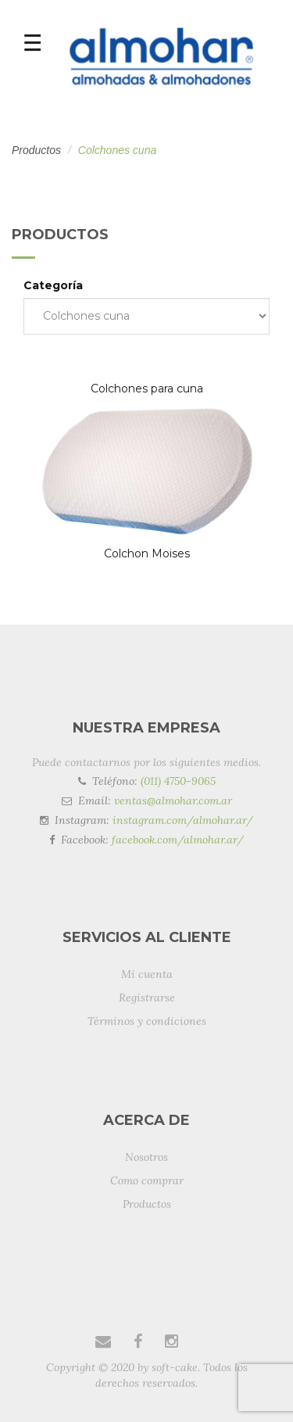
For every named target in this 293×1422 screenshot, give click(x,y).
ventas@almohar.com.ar (173, 800)
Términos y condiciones (147, 1021)
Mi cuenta (147, 974)
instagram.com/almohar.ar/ (183, 820)
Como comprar (147, 1180)
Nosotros (146, 1157)
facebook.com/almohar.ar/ (178, 840)
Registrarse (147, 997)
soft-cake (175, 1367)
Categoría (53, 285)
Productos (36, 150)
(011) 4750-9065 (178, 781)
